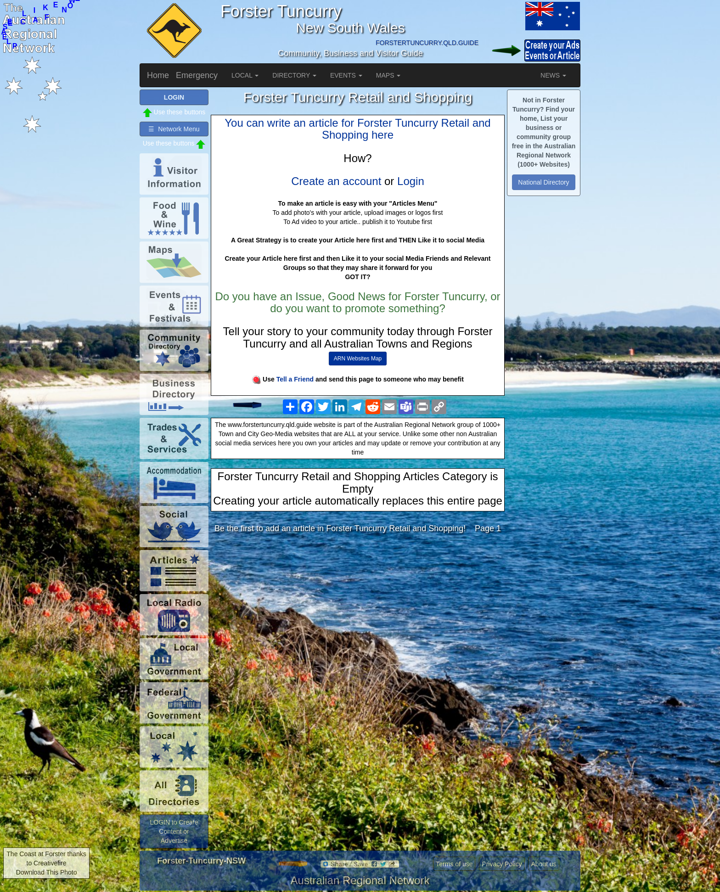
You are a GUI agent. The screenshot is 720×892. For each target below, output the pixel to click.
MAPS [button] (388, 75)
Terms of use (454, 864)
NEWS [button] (553, 75)
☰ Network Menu (173, 129)
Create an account (336, 181)
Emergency (197, 75)
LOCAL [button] (245, 75)
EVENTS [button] (346, 75)
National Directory (543, 182)
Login (410, 181)
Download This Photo (46, 872)
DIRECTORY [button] (294, 75)
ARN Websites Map (358, 358)
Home (158, 75)
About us (543, 864)
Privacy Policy (502, 864)
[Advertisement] (358, 613)
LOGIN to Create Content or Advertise (174, 831)
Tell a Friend (295, 379)
